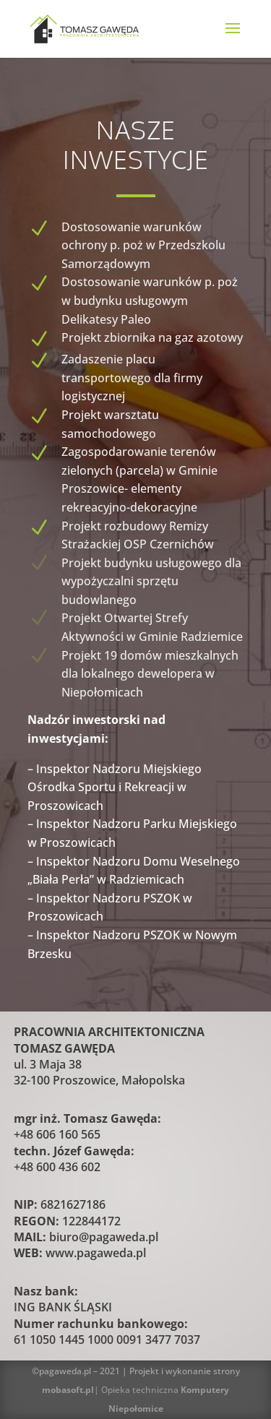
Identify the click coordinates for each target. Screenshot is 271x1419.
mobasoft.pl (68, 1390)
